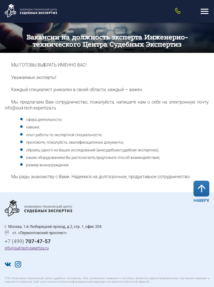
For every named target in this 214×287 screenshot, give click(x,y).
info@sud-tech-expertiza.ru (27, 248)
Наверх (201, 192)
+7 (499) (28, 241)
